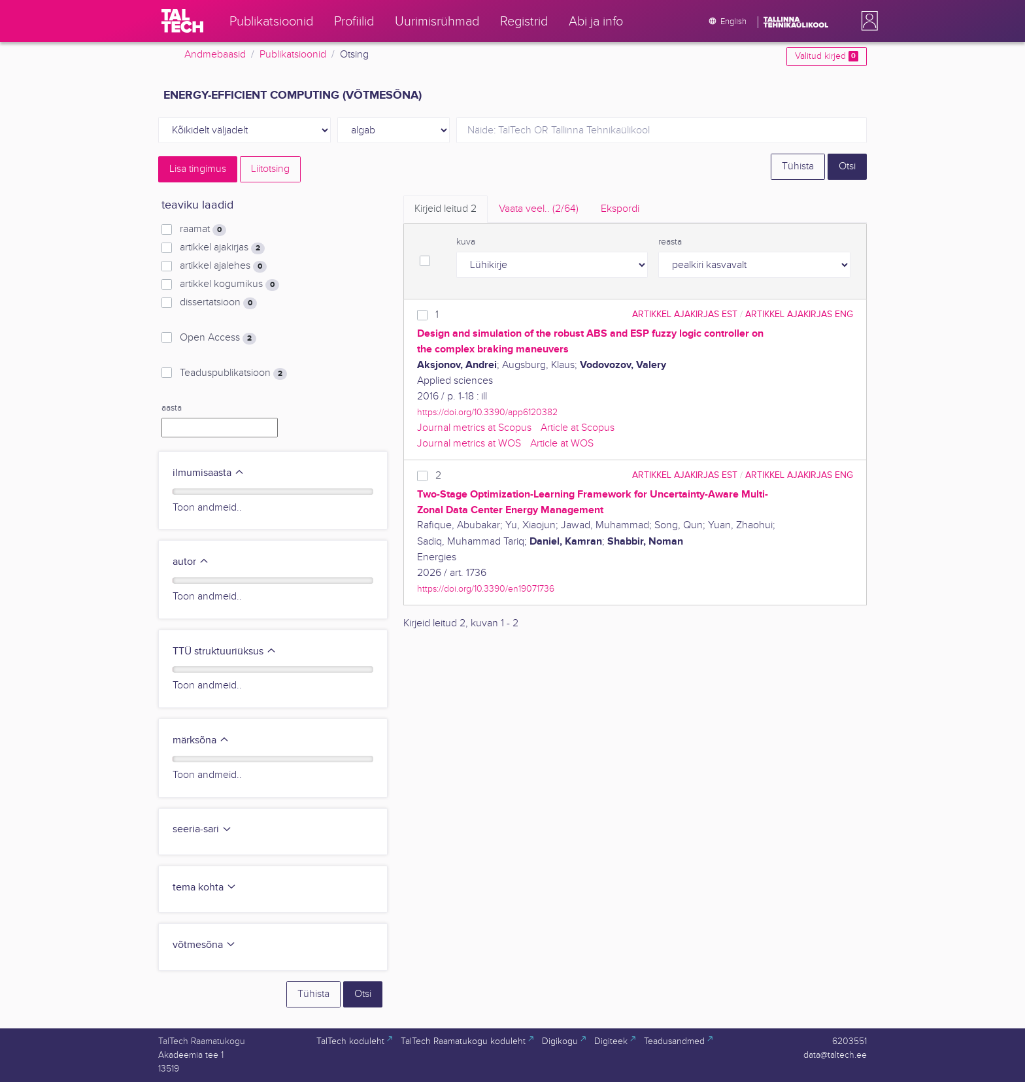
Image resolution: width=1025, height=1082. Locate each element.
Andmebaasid (215, 54)
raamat (203, 229)
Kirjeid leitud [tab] (445, 209)
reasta (670, 242)
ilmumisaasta (208, 473)
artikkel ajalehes (223, 266)
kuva (465, 242)
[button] (866, 21)
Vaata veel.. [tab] (539, 209)
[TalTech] (182, 20)
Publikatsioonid (293, 54)
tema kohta (205, 887)
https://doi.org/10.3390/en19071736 (485, 588)
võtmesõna (204, 945)
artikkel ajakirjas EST (684, 314)
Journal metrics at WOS (469, 443)
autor (191, 562)
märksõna (201, 740)
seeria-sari (202, 829)
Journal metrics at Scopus (474, 428)
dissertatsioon (218, 302)
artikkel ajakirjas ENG (799, 314)
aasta (171, 408)
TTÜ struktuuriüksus (225, 651)
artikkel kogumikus (229, 284)
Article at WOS (562, 443)
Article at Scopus (577, 428)
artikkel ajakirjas (222, 247)
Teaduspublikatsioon (233, 373)
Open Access (218, 338)
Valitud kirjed (826, 56)
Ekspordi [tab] (620, 209)
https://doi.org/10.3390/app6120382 (487, 412)
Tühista (798, 166)
